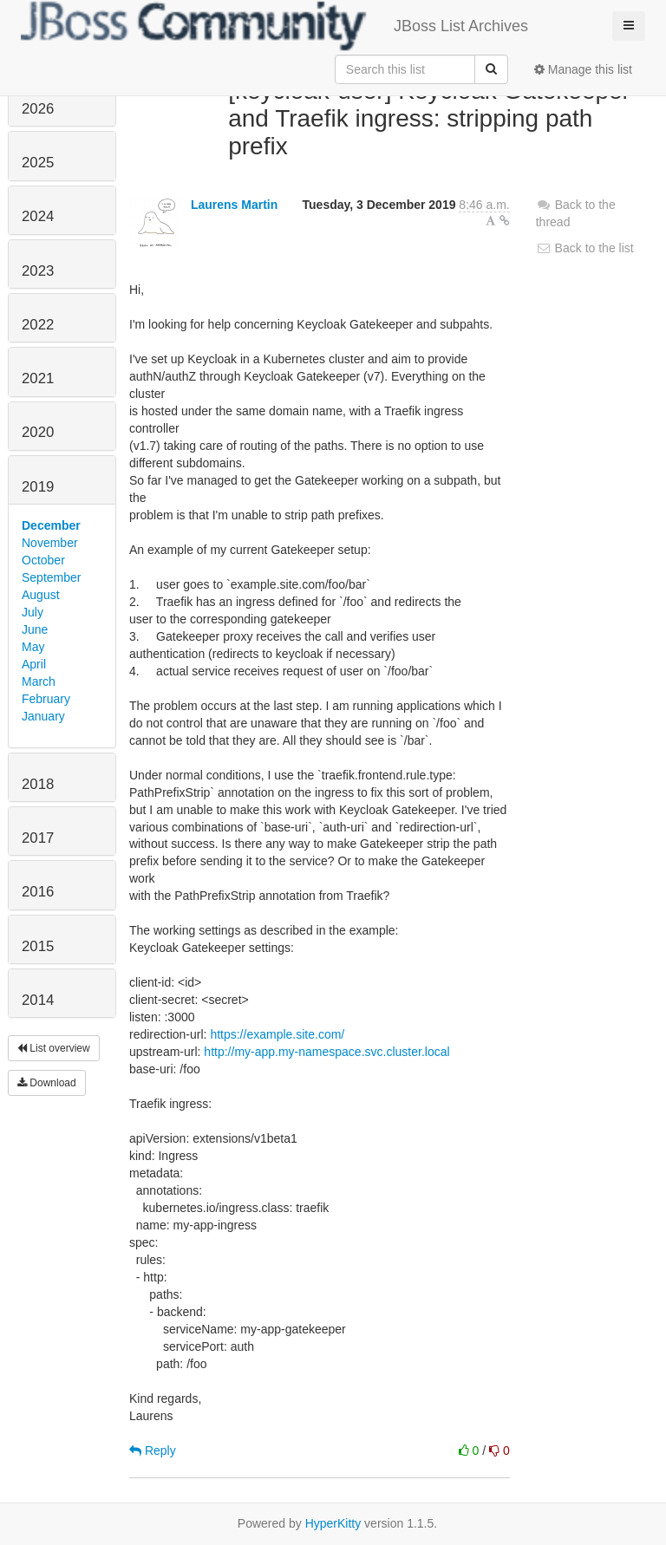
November (50, 543)
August (41, 595)
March (39, 681)
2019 (38, 487)
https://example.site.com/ (277, 1034)
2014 (38, 1000)
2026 (38, 109)
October (43, 560)
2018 (38, 784)
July (32, 612)
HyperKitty (333, 1523)
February (46, 699)
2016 (38, 891)
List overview (53, 1048)
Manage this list (583, 69)
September (51, 577)
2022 (38, 324)
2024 (38, 216)
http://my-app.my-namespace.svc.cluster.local (326, 1052)
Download (46, 1083)
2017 (38, 838)
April (34, 664)
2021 (38, 378)
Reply (152, 1450)
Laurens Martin (234, 205)
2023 (38, 271)
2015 (38, 946)
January (43, 716)
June (35, 629)
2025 (38, 162)
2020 (38, 432)
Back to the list (585, 248)
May (33, 647)
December (51, 525)
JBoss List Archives (274, 26)
